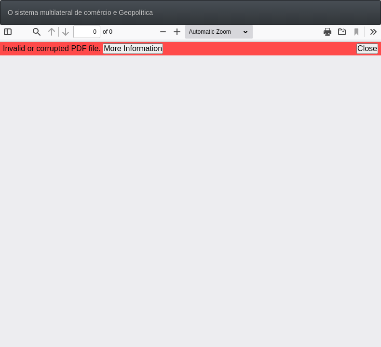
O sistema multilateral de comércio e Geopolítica (80, 12)
